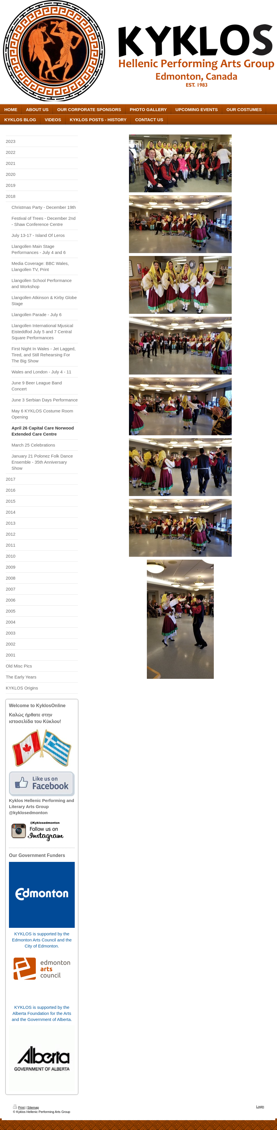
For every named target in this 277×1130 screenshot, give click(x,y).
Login (260, 1106)
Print (19, 1107)
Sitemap (33, 1107)
